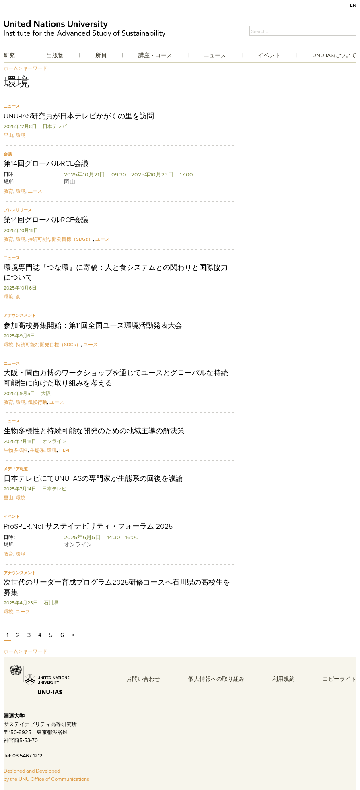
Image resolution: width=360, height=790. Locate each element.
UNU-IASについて (334, 55)
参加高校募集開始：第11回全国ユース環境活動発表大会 (93, 325)
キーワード (35, 68)
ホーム (11, 68)
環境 (20, 135)
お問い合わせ (143, 678)
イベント (269, 55)
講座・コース (155, 55)
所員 (101, 55)
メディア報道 (16, 469)
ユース (35, 191)
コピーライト (339, 678)
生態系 (37, 450)
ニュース (215, 55)
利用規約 (283, 678)
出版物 (55, 55)
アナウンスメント (20, 315)
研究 (9, 55)
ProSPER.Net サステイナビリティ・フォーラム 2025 (88, 526)
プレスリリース (18, 210)
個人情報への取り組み (216, 678)
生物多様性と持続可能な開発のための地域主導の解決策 (94, 431)
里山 (8, 135)
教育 (8, 191)
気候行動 (37, 402)
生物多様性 (16, 450)
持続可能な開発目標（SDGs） (60, 239)
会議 (8, 154)
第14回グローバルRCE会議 (46, 163)
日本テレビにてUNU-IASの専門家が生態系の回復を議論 (93, 478)
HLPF (65, 450)
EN (353, 5)
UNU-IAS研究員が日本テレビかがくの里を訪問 (79, 116)
